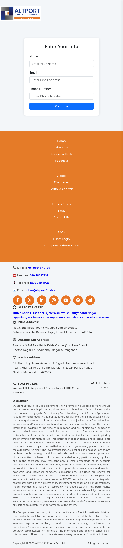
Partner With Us (61, 154)
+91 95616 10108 (39, 267)
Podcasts (61, 161)
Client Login (61, 239)
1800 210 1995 (39, 283)
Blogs (61, 211)
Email (33, 72)
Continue (61, 106)
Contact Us (61, 217)
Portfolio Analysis (61, 189)
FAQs (61, 232)
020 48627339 (39, 275)
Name (33, 56)
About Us (61, 147)
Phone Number (40, 89)
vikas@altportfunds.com (43, 290)
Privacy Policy (61, 204)
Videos (61, 176)
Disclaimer (61, 182)
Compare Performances (61, 245)
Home (61, 141)
